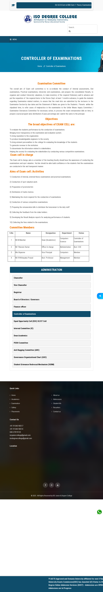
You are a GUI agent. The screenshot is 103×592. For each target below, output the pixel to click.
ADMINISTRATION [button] (51, 269)
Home (39, 66)
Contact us (56, 412)
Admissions (57, 399)
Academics (14, 399)
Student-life (56, 403)
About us (56, 395)
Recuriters (56, 407)
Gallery (13, 407)
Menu (13, 39)
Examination (15, 403)
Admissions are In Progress (63, 588)
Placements (15, 412)
